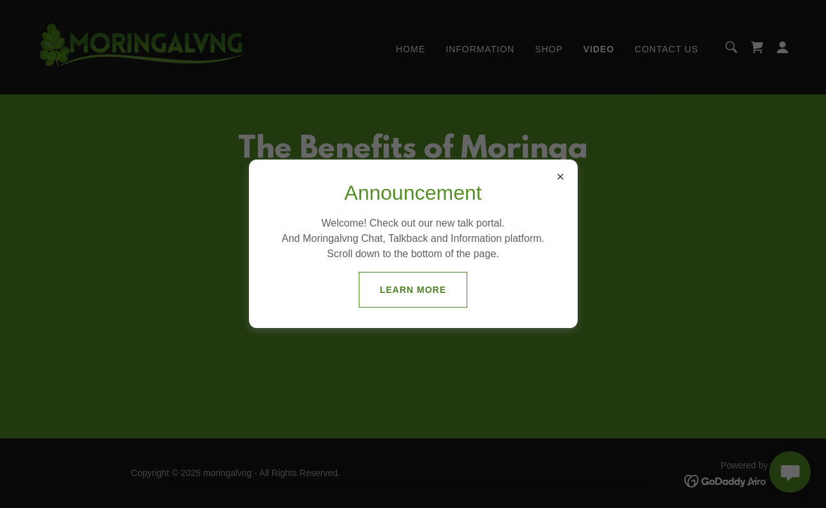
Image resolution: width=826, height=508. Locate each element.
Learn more (413, 290)
